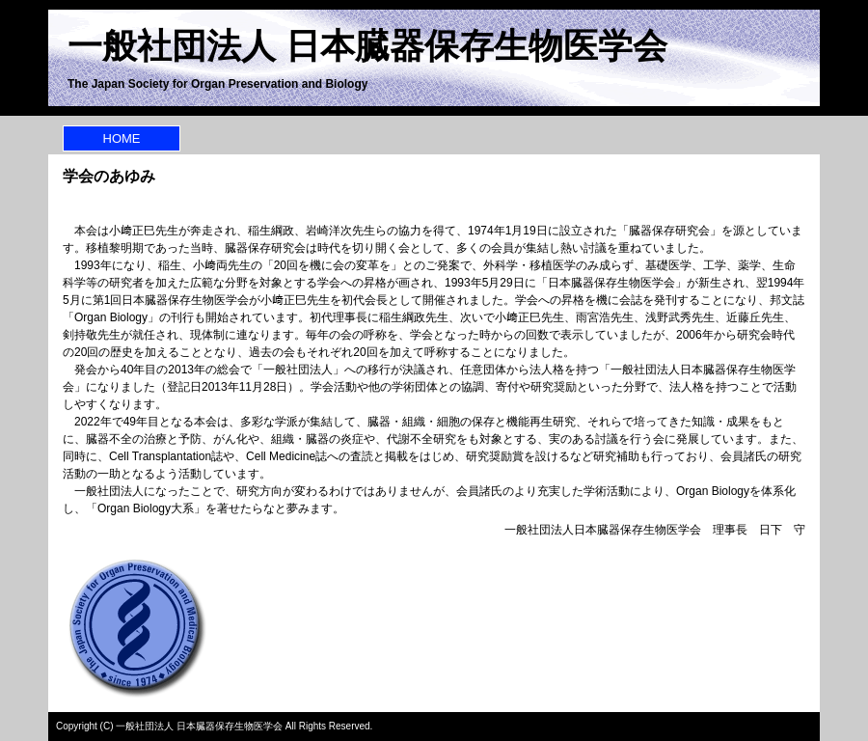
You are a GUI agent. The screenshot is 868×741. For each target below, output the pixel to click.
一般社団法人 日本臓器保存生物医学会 (367, 46)
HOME (122, 138)
